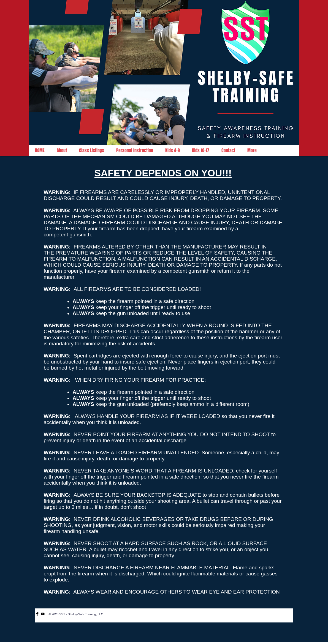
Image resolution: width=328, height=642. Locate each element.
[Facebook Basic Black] (37, 614)
